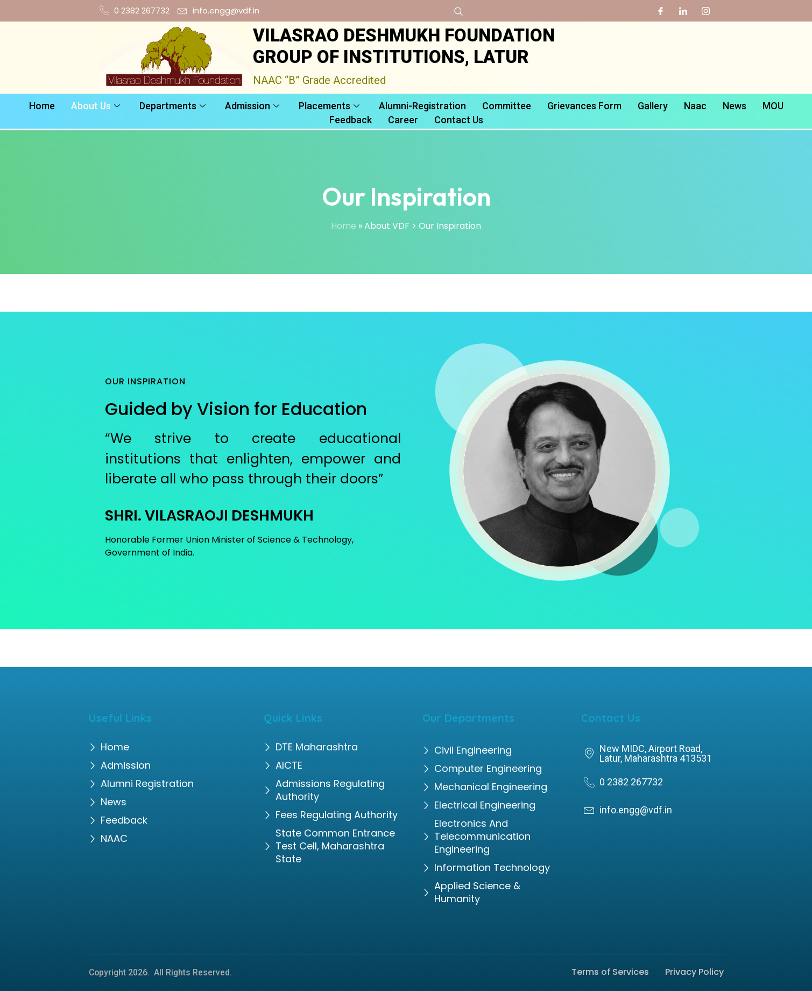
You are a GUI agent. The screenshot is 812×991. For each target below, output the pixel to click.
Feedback (350, 119)
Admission (252, 105)
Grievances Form (584, 105)
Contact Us (458, 119)
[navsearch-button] (458, 11)
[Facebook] (661, 11)
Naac (695, 105)
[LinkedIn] (683, 11)
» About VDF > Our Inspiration (419, 226)
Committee (506, 105)
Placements (329, 105)
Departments (172, 105)
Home (42, 105)
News (734, 105)
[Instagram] (706, 11)
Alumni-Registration (422, 105)
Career (403, 119)
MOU (772, 105)
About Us (95, 105)
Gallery (653, 105)
